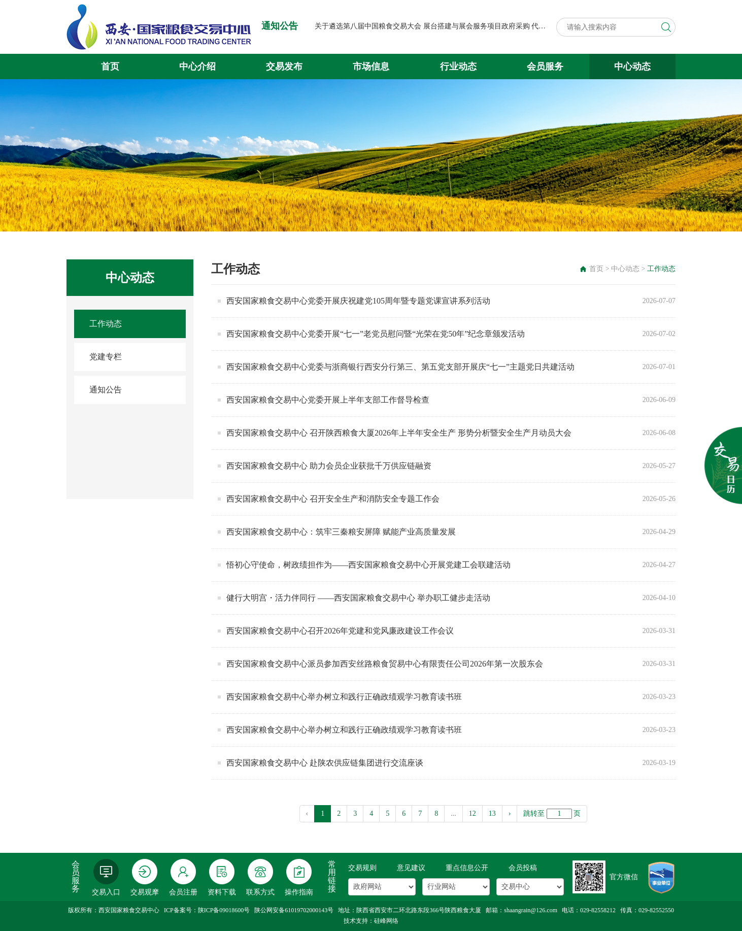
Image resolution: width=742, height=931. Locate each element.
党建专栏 (105, 356)
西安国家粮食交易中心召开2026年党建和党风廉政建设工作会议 (340, 630)
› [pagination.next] (510, 813)
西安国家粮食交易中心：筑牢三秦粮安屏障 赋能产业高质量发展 (341, 531)
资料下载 (222, 877)
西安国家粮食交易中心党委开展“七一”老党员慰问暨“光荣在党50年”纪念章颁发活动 (375, 333)
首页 (110, 66)
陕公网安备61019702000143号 (293, 910)
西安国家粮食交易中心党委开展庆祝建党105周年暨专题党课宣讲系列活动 (358, 300)
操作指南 (299, 877)
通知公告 (105, 389)
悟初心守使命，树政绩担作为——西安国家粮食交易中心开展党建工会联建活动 (368, 564)
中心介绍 (197, 66)
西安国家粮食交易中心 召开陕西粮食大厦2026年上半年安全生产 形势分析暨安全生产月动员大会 (398, 432)
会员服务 (545, 66)
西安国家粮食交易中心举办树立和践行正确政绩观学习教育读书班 (344, 696)
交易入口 (106, 877)
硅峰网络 (386, 920)
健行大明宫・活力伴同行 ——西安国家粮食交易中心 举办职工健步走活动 (358, 597)
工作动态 (105, 323)
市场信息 (371, 66)
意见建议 (411, 868)
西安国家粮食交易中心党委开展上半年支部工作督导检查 (327, 399)
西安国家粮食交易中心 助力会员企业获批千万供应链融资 (328, 465)
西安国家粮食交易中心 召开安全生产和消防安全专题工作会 (333, 498)
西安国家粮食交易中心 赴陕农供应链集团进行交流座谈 (324, 762)
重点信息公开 (467, 868)
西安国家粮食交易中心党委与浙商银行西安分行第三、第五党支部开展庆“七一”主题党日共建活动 (400, 366)
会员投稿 (523, 868)
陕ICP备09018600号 (224, 910)
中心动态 (632, 66)
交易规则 (362, 868)
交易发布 (284, 66)
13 (492, 813)
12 (472, 813)
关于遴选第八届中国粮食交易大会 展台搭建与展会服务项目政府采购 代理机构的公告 (448, 26)
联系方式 (260, 877)
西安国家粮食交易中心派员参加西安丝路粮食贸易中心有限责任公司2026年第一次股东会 (384, 663)
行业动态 (458, 66)
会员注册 (183, 877)
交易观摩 (144, 877)
